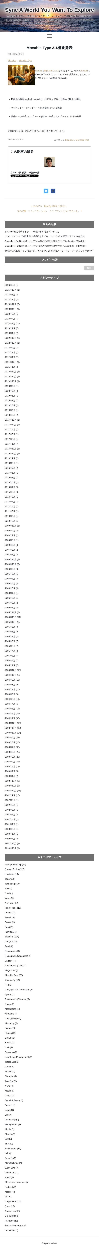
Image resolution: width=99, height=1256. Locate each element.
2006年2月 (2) (12, 603)
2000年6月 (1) (12, 829)
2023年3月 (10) (12, 323)
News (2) (9, 1086)
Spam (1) (9, 1110)
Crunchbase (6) (12, 1211)
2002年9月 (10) (12, 795)
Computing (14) (12, 980)
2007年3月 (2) (12, 550)
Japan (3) (9, 1004)
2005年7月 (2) (12, 636)
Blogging (12, 60)
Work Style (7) (12, 1168)
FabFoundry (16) (13, 1148)
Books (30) (10, 922)
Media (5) (9, 1091)
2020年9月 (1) (12, 386)
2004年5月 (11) (12, 699)
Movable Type (25, 60)
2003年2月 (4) (12, 771)
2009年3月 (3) (12, 545)
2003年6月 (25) (12, 752)
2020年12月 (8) (12, 372)
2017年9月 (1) (12, 429)
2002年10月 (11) (13, 790)
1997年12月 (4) (12, 843)
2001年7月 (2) (12, 814)
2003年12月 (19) (13, 723)
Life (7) (8, 1115)
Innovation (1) (11, 1230)
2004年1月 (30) (12, 718)
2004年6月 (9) (12, 694)
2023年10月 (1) (12, 309)
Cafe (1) (9, 1047)
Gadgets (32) (11, 941)
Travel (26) (10, 917)
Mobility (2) (10, 1192)
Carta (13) (10, 1206)
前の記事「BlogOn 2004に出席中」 (50, 206)
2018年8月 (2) (12, 405)
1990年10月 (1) (12, 848)
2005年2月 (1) (12, 660)
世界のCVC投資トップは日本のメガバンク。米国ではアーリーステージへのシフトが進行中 (49, 251)
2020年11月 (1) (12, 376)
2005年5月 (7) (12, 646)
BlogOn (84, 71)
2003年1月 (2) (12, 776)
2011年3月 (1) (12, 511)
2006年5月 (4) (12, 588)
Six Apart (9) (11, 1076)
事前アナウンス (51, 71)
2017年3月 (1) (12, 439)
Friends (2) (10, 1105)
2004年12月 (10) (13, 670)
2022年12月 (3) (12, 338)
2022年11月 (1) (12, 343)
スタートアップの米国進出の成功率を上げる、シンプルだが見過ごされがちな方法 (45, 236)
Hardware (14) (12, 874)
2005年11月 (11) (13, 617)
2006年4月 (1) (12, 593)
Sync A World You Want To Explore (49, 10)
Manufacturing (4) (13, 1163)
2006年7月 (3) (12, 579)
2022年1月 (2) (12, 357)
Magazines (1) (12, 970)
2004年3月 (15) (12, 709)
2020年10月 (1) (12, 381)
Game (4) (9, 1067)
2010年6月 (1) (12, 516)
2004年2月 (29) (12, 713)
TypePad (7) (11, 1081)
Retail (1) (9, 1177)
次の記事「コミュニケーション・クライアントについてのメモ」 (48, 211)
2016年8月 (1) (12, 463)
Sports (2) (9, 994)
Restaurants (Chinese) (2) (17, 999)
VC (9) (8, 1197)
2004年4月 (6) (12, 704)
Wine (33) (9, 898)
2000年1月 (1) (12, 834)
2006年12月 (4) (12, 559)
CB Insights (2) (12, 1216)
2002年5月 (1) (12, 805)
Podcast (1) (10, 1187)
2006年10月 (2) (12, 564)
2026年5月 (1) (12, 285)
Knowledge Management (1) (18, 1057)
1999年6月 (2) (12, 839)
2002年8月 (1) (12, 800)
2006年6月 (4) (12, 583)
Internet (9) (10, 1028)
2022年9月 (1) (12, 347)
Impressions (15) (13, 908)
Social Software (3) (14, 1100)
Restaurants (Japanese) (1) (18, 956)
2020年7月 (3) (12, 391)
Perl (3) (8, 985)
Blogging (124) (12, 937)
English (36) (10, 961)
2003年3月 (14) (12, 766)
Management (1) (13, 1124)
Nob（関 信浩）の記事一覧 (26, 172)
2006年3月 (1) (12, 598)
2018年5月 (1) (12, 410)
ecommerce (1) (12, 1172)
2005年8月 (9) (12, 632)
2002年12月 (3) (12, 781)
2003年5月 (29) (12, 757)
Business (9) (11, 1052)
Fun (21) (9, 927)
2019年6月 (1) (12, 396)
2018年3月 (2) (12, 415)
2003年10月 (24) (13, 733)
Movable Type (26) (14, 975)
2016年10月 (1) (12, 453)
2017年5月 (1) (12, 434)
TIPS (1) (9, 1144)
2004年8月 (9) (12, 684)
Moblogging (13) (13, 1009)
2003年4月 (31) (12, 762)
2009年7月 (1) (12, 535)
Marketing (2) (11, 1023)
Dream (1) (10, 1038)
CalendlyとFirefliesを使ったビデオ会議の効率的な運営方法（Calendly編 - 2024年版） (46, 246)
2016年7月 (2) (12, 468)
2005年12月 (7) (12, 612)
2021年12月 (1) (12, 362)
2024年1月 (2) (12, 299)
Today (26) (10, 879)
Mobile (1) (10, 1129)
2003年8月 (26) (12, 742)
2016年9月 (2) (12, 458)
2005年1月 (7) (12, 665)
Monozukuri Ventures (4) (16, 1182)
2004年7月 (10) (12, 689)
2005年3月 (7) (12, 656)
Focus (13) (10, 913)
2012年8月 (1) (12, 506)
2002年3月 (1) (12, 810)
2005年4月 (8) (12, 651)
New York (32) (12, 903)
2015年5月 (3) (12, 492)
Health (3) (9, 1042)
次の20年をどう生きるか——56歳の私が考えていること (32, 231)
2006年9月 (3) (12, 569)
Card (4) (9, 893)
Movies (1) (10, 1134)
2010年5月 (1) (12, 521)
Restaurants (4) (12, 951)
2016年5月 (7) (12, 477)
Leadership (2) (12, 1120)
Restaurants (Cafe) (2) (15, 965)
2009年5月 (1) (12, 540)
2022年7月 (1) (12, 352)
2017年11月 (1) (12, 425)
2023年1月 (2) (12, 333)
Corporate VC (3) (13, 1201)
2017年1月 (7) (12, 444)
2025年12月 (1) (12, 290)
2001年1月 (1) (12, 824)
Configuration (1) (13, 1018)
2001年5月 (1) (12, 819)
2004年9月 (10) (12, 680)
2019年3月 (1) (12, 400)
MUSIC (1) (10, 1071)
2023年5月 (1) (12, 314)
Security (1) (10, 1158)
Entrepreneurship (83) (15, 864)
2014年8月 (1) (12, 497)
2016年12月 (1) (12, 449)
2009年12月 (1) (12, 526)
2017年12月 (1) (12, 420)
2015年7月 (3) (12, 487)
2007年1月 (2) (12, 555)
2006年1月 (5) (12, 607)
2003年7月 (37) (12, 747)
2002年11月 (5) (12, 786)
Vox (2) (8, 1139)
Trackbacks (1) (12, 1062)
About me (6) (11, 1014)
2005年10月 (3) (12, 622)
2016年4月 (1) (12, 482)
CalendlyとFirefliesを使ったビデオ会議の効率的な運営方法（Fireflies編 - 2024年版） (46, 241)
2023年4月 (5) (12, 319)
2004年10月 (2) (12, 675)
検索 (89, 268)
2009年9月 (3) (12, 530)
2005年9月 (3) (12, 627)
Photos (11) (10, 1033)
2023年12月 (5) (12, 304)
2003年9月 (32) (12, 737)
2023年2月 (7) (12, 328)
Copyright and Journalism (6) (19, 990)
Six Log (38, 71)
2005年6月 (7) (12, 641)
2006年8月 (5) (12, 574)
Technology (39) (12, 884)
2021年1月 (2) (12, 367)
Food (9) (9, 946)
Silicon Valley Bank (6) (15, 1225)
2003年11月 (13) (13, 728)
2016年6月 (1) (12, 473)
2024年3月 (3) (12, 295)
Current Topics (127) (14, 869)
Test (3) (8, 888)
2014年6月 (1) (12, 502)
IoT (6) (8, 1153)
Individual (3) (11, 932)
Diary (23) (9, 1095)
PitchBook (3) (11, 1221)
